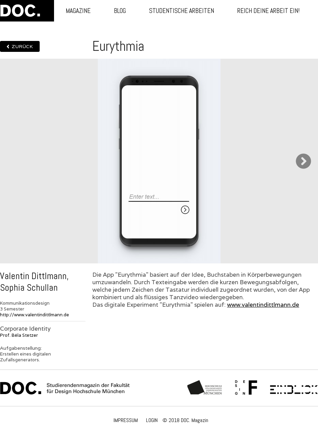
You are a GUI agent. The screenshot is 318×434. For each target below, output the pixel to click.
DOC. (27, 10)
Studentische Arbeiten (181, 10)
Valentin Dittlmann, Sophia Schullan (34, 281)
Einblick (294, 388)
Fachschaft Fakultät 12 (246, 388)
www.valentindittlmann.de (263, 304)
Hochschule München (205, 388)
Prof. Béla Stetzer (19, 335)
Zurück (22, 46)
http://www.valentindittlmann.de (34, 315)
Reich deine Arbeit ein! (268, 10)
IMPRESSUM (126, 420)
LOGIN (152, 420)
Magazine (78, 10)
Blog (120, 10)
